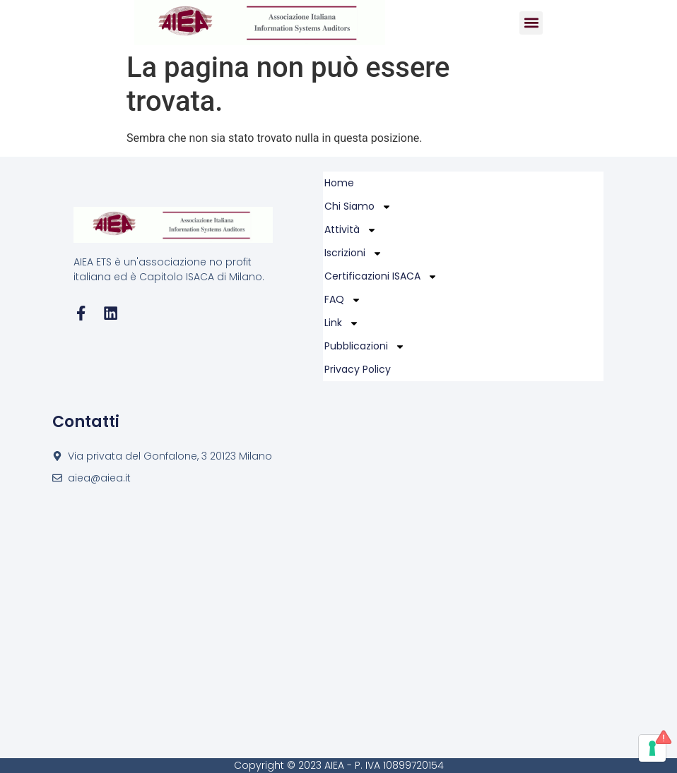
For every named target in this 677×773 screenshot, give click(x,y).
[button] (531, 23)
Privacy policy (357, 369)
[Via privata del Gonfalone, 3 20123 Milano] (338, 621)
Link (341, 323)
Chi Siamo (358, 206)
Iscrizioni (353, 253)
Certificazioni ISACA (380, 276)
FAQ (342, 299)
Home (339, 183)
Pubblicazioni (364, 346)
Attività (350, 229)
